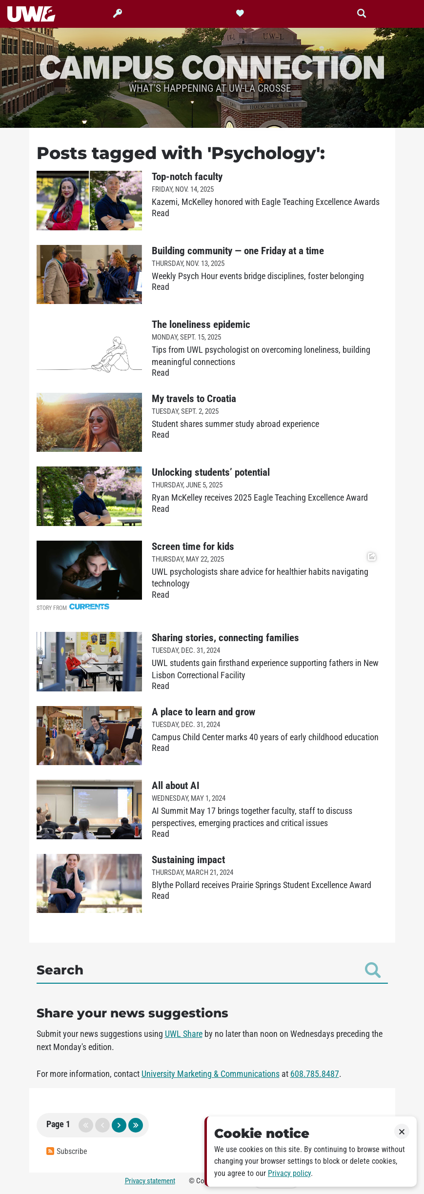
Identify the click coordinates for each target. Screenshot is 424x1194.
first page (86, 1125)
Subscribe (66, 1151)
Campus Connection (212, 66)
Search (209, 970)
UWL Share (183, 1034)
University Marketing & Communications (210, 1074)
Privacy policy (289, 1173)
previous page (102, 1125)
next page (119, 1125)
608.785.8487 (314, 1074)
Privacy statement (150, 1180)
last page (135, 1125)
